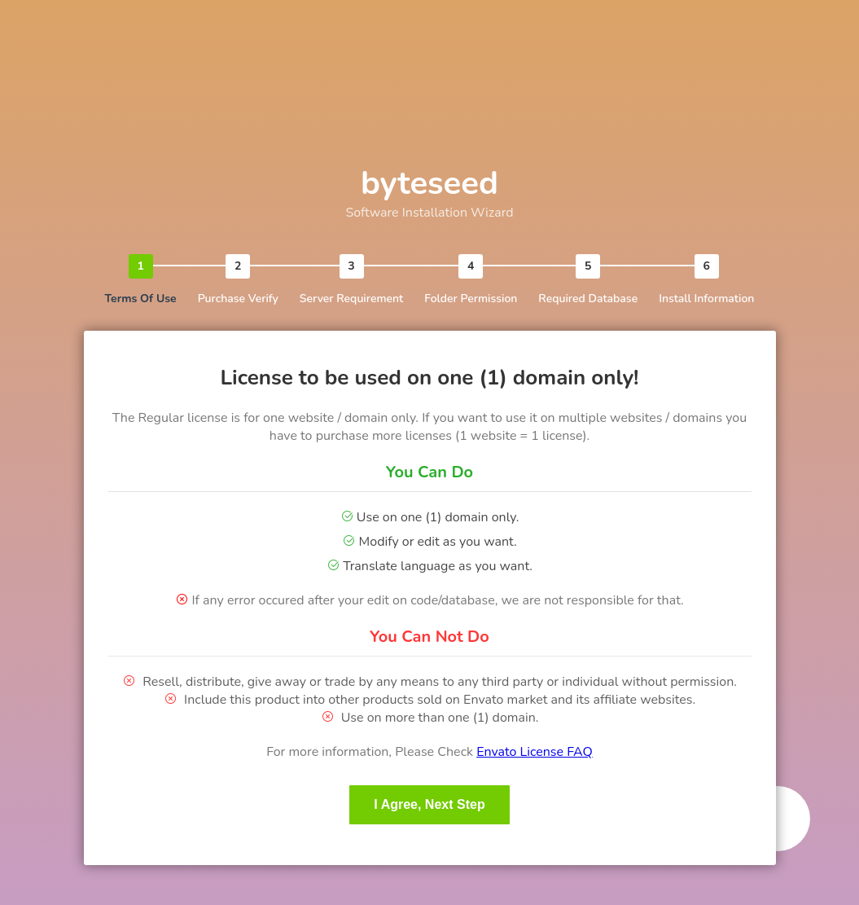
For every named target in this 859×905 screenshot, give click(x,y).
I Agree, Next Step (429, 804)
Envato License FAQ (534, 752)
